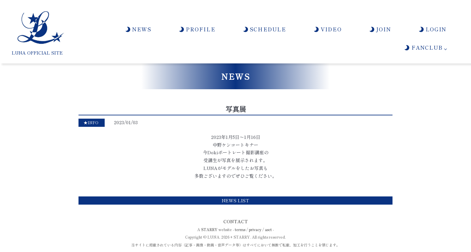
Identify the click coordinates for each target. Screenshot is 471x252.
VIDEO (327, 29)
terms (240, 229)
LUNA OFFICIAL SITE (37, 52)
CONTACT (235, 221)
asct (268, 229)
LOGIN (432, 29)
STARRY (209, 229)
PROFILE (196, 29)
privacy (255, 229)
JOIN (380, 29)
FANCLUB (423, 47)
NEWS (138, 29)
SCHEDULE (264, 29)
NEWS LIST (235, 200)
